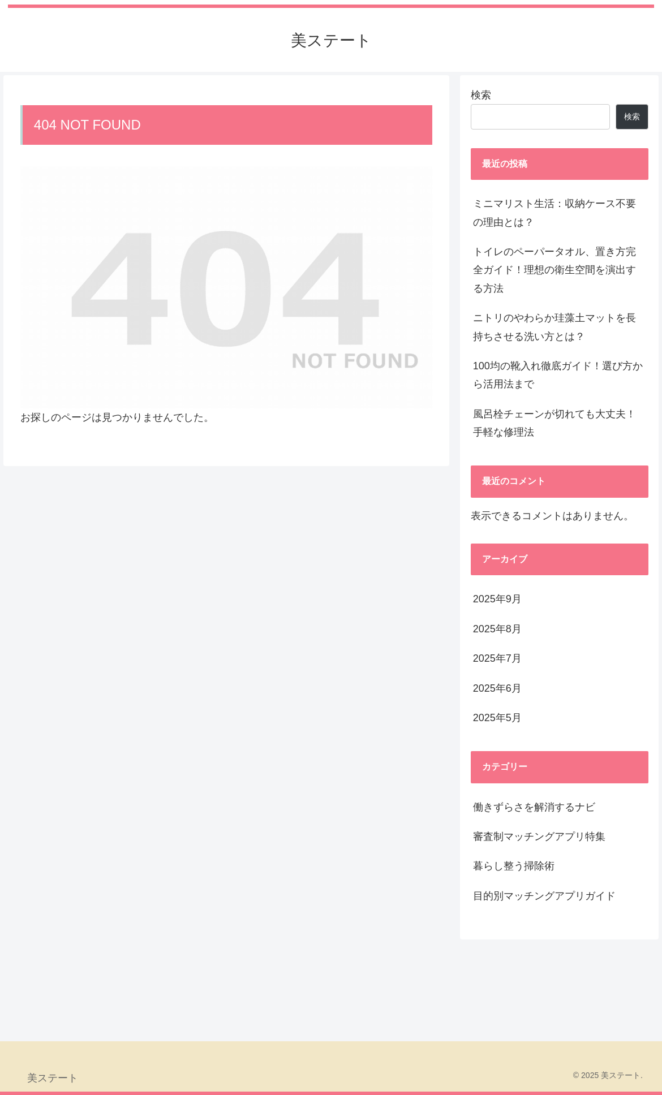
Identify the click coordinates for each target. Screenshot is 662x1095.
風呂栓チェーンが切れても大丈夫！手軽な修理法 (554, 423)
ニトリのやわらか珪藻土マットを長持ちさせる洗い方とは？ (554, 327)
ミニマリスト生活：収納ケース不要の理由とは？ (554, 212)
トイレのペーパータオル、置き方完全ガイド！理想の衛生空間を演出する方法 (554, 270)
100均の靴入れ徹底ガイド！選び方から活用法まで (558, 375)
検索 (481, 95)
